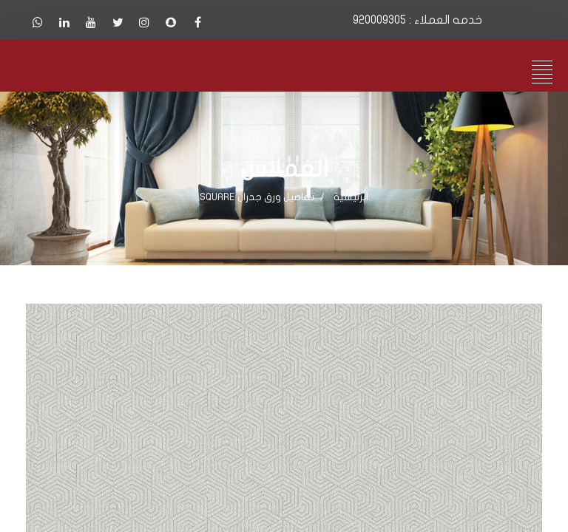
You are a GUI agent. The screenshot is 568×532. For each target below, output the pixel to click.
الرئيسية (351, 196)
